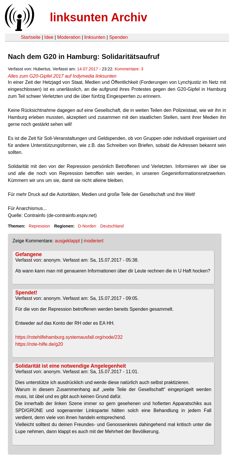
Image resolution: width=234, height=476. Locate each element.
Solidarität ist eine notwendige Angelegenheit (70, 366)
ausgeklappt (67, 240)
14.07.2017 (87, 69)
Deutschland (112, 226)
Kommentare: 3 (129, 69)
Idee (48, 37)
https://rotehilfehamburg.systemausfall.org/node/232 (69, 337)
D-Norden (87, 226)
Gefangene (28, 254)
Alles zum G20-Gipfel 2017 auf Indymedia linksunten (62, 76)
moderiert (93, 240)
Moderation (68, 37)
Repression (39, 226)
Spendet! (26, 293)
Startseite (31, 37)
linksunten (94, 37)
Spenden (118, 37)
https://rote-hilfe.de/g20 (39, 344)
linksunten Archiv (98, 17)
